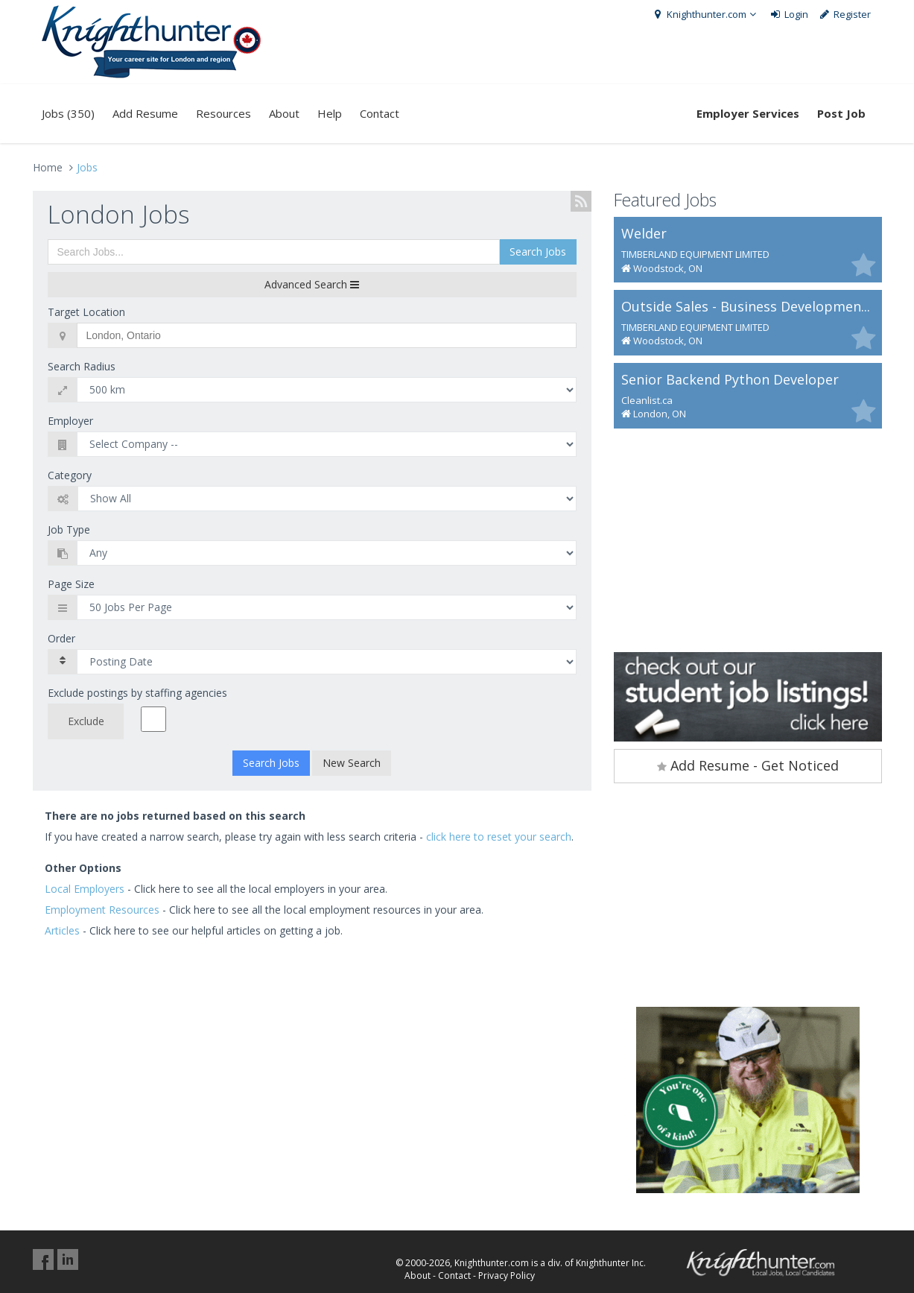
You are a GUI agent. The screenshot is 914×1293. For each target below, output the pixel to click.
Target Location (86, 312)
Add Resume (145, 113)
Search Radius (81, 366)
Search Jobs (538, 251)
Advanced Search (311, 284)
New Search (352, 763)
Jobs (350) (68, 113)
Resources (223, 113)
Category (70, 475)
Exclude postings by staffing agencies (137, 693)
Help (329, 113)
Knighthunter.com (706, 14)
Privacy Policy (506, 1275)
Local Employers (84, 889)
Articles (62, 930)
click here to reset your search (498, 836)
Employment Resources (102, 909)
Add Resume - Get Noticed (748, 765)
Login (789, 14)
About (284, 113)
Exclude (86, 721)
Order (61, 638)
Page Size (71, 584)
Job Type (69, 529)
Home (48, 167)
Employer (70, 421)
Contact (379, 113)
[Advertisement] (748, 540)
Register (844, 14)
